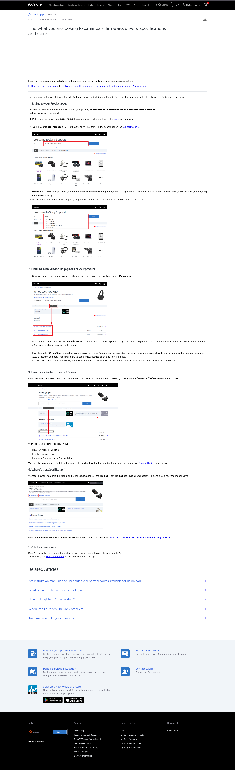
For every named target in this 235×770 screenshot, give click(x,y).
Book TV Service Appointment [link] (87, 700)
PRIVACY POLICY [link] (53, 753)
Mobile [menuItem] (111, 5)
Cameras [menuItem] (100, 5)
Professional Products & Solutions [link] (158, 732)
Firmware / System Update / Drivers (112, 47)
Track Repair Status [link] (82, 705)
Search (59, 693)
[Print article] (205, 20)
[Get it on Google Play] (53, 661)
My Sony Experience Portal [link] (132, 696)
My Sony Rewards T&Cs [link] (131, 709)
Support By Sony (147, 424)
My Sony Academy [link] (129, 700)
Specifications (140, 47)
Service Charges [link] (81, 713)
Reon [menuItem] (120, 5)
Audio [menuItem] (90, 5)
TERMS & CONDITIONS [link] (36, 753)
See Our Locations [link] (36, 702)
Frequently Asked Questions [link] (87, 696)
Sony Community (55, 517)
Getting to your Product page (43, 47)
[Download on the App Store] (74, 661)
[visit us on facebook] (191, 739)
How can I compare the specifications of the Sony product (140, 498)
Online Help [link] (79, 692)
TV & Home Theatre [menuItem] (76, 5)
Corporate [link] (180, 732)
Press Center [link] (172, 692)
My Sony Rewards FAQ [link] (131, 705)
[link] (34, 740)
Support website (131, 88)
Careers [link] (191, 732)
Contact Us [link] (202, 732)
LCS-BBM (53, 14)
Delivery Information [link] (83, 717)
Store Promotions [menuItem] (56, 5)
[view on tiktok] (204, 739)
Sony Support (38, 14)
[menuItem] (145, 5)
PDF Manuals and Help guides (76, 47)
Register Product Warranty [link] (86, 709)
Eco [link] (122, 692)
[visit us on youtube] (185, 739)
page (116, 80)
